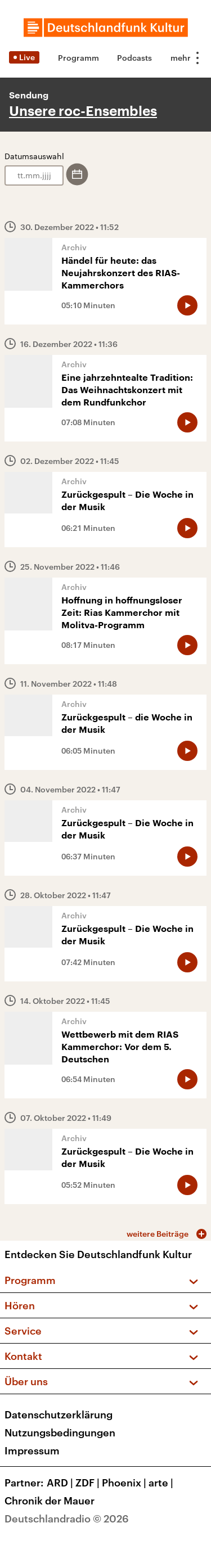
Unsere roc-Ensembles (83, 111)
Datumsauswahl (34, 156)
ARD (61, 1482)
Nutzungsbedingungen (60, 1432)
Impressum (32, 1450)
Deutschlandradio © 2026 (67, 1518)
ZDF (88, 1482)
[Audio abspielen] (187, 305)
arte (162, 1482)
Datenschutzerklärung (59, 1414)
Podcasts (134, 57)
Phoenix (125, 1482)
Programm (78, 57)
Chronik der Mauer (50, 1500)
